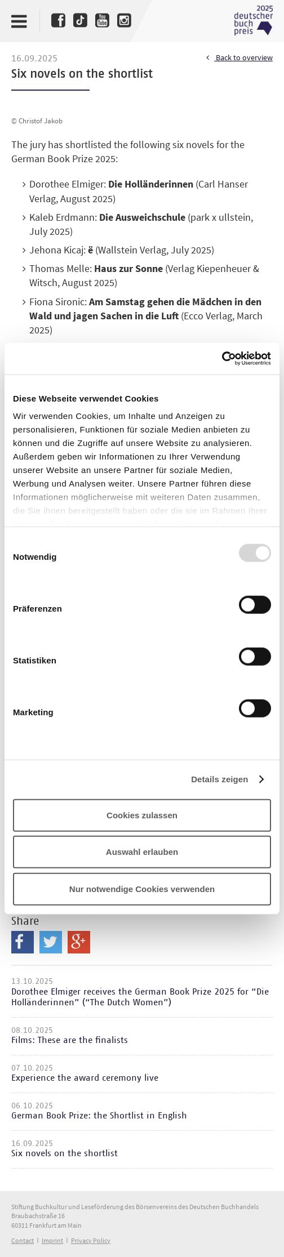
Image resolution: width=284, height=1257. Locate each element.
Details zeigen (219, 779)
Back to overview (239, 58)
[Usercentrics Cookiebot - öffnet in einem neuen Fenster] (221, 358)
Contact (22, 1240)
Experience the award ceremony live (84, 1077)
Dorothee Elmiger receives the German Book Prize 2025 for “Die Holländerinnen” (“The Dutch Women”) (140, 997)
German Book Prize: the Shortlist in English (99, 1115)
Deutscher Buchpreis (253, 21)
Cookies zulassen (142, 814)
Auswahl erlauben (142, 852)
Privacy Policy (90, 1240)
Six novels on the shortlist (64, 1153)
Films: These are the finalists (69, 1040)
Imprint (52, 1240)
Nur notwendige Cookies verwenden (142, 888)
